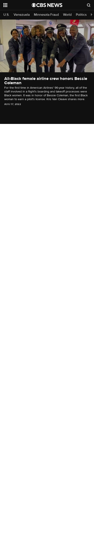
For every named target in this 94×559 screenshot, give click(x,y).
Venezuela (22, 15)
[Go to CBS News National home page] (47, 5)
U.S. (6, 15)
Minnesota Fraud (46, 15)
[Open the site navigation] (17, 5)
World (67, 15)
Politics (81, 15)
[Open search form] (89, 5)
